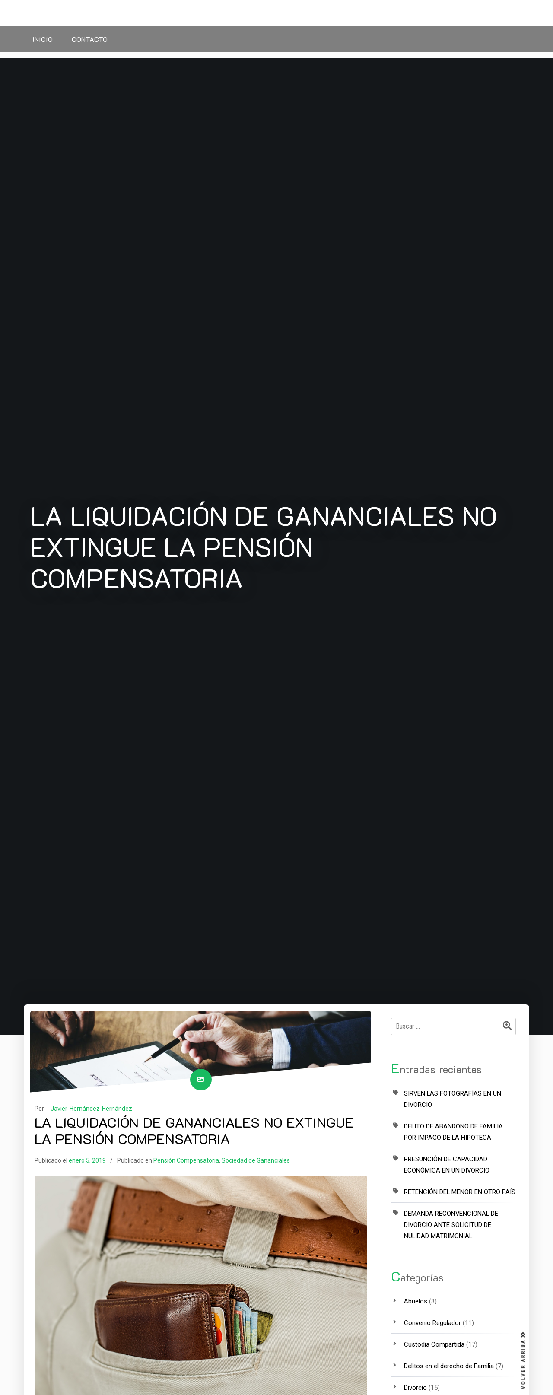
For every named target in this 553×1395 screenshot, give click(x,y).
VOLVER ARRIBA (524, 1360)
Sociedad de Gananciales (256, 1160)
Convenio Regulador (432, 1323)
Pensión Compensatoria (186, 1160)
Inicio (42, 39)
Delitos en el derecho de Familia (449, 1366)
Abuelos (415, 1301)
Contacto (90, 39)
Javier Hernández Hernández (91, 1108)
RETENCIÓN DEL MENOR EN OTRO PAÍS (459, 1192)
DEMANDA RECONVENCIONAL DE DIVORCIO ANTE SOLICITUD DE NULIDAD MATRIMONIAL (451, 1225)
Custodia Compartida (434, 1344)
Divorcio (415, 1388)
